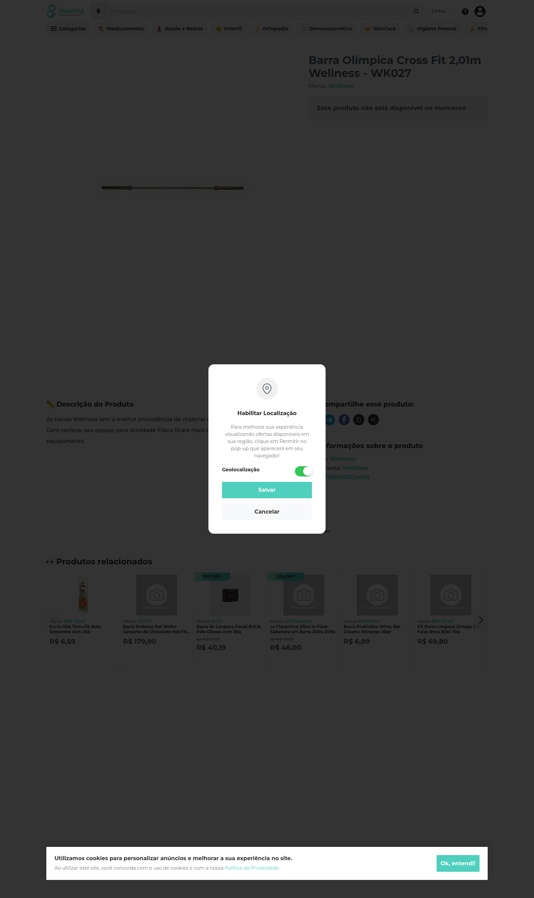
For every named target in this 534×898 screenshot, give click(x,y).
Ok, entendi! (458, 863)
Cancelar (267, 511)
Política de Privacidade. (252, 868)
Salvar (267, 490)
